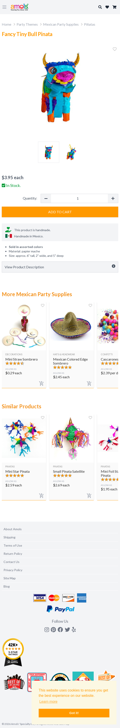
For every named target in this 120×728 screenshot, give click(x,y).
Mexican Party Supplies (61, 24)
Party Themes (27, 24)
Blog (7, 586)
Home (6, 24)
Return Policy (13, 553)
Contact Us (11, 562)
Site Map (10, 578)
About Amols (13, 529)
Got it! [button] (74, 713)
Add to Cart (60, 212)
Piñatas (89, 24)
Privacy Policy (13, 570)
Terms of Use (13, 545)
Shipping (9, 537)
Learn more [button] (48, 701)
